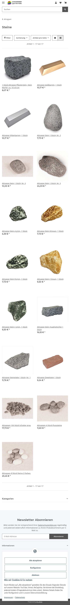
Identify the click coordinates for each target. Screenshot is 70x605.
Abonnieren (59, 536)
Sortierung (20, 38)
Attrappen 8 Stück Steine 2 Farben (16, 473)
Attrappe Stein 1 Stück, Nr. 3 (14, 183)
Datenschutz (20, 597)
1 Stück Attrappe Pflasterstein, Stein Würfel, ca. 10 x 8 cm (17, 86)
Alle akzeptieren (35, 561)
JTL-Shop (39, 602)
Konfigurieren (35, 568)
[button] (56, 2)
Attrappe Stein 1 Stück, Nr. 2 (49, 135)
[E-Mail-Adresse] (25, 536)
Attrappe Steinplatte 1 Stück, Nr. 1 (16, 377)
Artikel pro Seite (40, 38)
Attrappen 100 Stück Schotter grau (16, 425)
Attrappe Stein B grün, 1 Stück (14, 279)
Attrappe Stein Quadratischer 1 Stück (50, 328)
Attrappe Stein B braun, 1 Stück (50, 231)
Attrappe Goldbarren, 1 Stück (49, 85)
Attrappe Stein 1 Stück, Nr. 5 (49, 183)
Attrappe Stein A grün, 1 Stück (14, 231)
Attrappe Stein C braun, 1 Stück (50, 279)
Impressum (8, 597)
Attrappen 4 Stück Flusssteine (49, 425)
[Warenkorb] (65, 2)
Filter (7, 38)
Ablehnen (35, 575)
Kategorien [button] (8, 499)
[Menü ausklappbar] (3, 1)
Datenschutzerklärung (47, 525)
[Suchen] (32, 9)
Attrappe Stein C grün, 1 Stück (14, 327)
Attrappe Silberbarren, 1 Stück (14, 135)
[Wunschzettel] (60, 2)
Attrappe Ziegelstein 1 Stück (49, 377)
